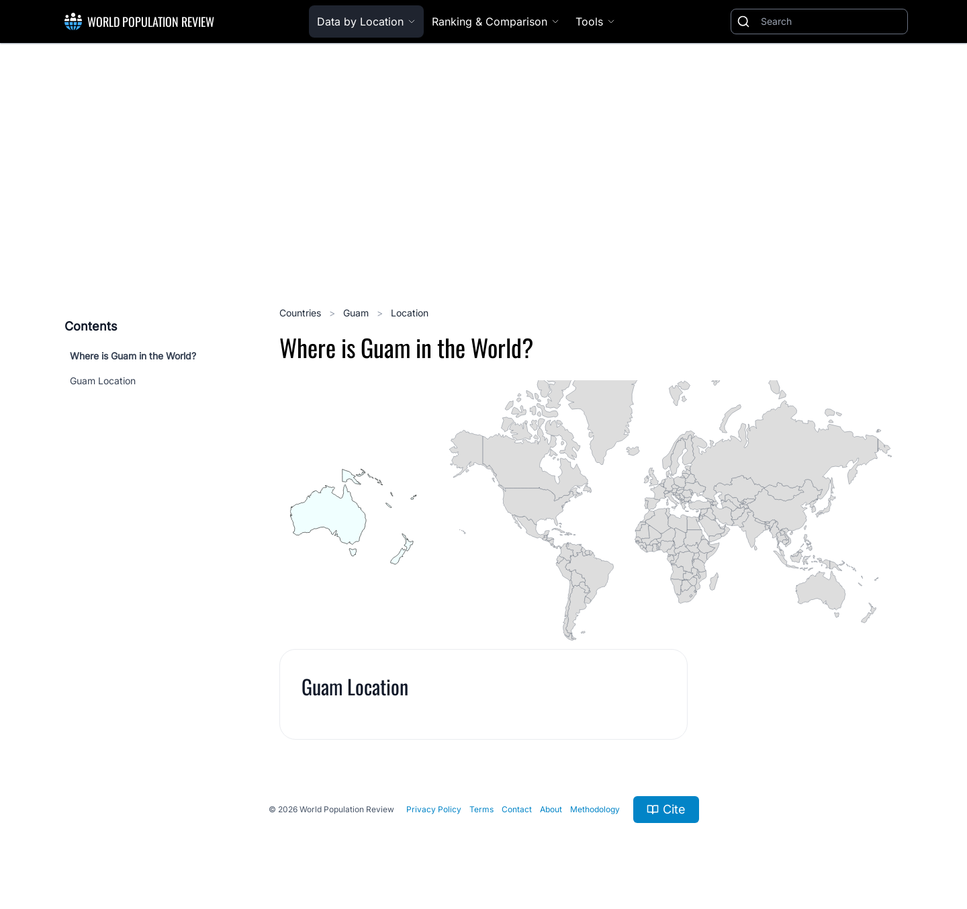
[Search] (831, 21)
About (551, 809)
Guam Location (103, 380)
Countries (301, 312)
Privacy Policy (433, 809)
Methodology (595, 809)
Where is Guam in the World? (133, 355)
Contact (517, 809)
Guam (357, 312)
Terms (481, 809)
